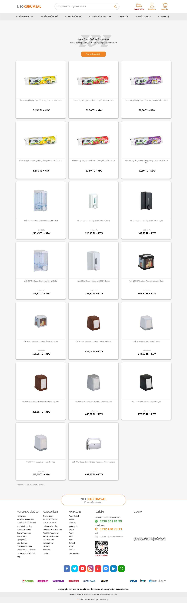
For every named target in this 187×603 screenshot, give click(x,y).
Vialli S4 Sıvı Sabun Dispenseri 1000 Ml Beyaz (93, 221)
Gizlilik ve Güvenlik (24, 529)
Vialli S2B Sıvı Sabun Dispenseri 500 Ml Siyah (146, 221)
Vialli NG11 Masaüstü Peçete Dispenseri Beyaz (40, 341)
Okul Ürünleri (74, 16)
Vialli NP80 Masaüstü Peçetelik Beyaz (146, 341)
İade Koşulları (22, 543)
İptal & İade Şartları (24, 526)
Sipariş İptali (21, 540)
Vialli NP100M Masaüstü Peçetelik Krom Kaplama (93, 402)
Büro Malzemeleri (49, 523)
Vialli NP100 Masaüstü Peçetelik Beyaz (40, 462)
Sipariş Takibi (22, 536)
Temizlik (124, 16)
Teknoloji (164, 16)
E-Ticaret (85, 600)
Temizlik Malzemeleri (51, 533)
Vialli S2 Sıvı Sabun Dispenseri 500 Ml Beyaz (93, 281)
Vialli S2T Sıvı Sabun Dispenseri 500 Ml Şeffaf (40, 281)
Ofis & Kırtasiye (25, 16)
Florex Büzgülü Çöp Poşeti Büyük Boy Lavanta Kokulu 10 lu (146, 161)
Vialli (70, 536)
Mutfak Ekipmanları (50, 519)
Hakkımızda (21, 516)
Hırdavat (46, 553)
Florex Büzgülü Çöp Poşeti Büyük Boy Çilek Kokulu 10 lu (93, 160)
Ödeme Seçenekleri (24, 546)
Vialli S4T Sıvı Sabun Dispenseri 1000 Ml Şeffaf (41, 221)
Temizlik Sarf (144, 16)
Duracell (72, 543)
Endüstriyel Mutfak (101, 16)
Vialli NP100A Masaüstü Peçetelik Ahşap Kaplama (40, 402)
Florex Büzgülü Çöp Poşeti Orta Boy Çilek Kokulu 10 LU (93, 100)
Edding (71, 519)
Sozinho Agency (76, 594)
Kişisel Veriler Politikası (25, 519)
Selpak (71, 529)
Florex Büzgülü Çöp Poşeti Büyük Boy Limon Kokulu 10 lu (40, 160)
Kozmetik (46, 550)
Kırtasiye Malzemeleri (51, 536)
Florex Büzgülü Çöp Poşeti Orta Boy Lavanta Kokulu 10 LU (146, 100)
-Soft (79, 600)
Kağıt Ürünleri (50, 16)
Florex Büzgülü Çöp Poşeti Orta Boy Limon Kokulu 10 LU (40, 100)
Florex (71, 546)
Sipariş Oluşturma (24, 533)
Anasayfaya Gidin (93, 54)
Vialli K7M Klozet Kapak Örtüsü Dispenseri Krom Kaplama (93, 462)
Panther (72, 550)
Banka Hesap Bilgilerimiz (26, 553)
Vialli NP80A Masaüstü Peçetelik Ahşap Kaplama (93, 341)
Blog (18, 556)
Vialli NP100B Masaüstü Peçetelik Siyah (146, 402)
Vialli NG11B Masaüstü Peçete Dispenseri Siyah (146, 281)
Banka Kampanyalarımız (26, 550)
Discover (72, 523)
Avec (70, 540)
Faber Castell (74, 516)
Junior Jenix (73, 526)
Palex (71, 533)
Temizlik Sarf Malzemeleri (52, 529)
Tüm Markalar (74, 553)
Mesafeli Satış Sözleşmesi (26, 523)
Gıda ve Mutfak (49, 540)
